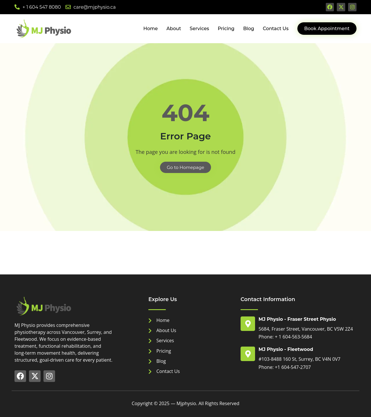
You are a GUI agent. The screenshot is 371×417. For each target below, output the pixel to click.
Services (199, 28)
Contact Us (276, 28)
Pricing (226, 28)
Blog (248, 28)
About (173, 28)
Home (150, 28)
